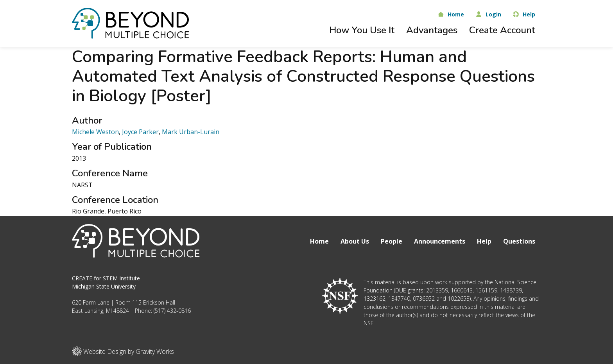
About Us (355, 241)
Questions (519, 241)
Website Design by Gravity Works (123, 351)
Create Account (502, 30)
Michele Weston (95, 131)
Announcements (439, 241)
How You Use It (361, 30)
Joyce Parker (140, 131)
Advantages (431, 30)
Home (319, 241)
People (391, 241)
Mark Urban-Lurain (190, 131)
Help (484, 241)
